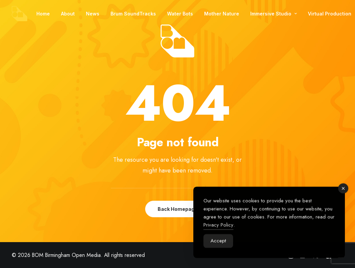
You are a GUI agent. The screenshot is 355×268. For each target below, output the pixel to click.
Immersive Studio (273, 13)
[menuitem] (43, 13)
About (68, 13)
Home (43, 13)
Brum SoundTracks (133, 13)
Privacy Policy (218, 226)
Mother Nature (221, 13)
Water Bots (180, 13)
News (92, 13)
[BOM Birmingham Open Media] (19, 13)
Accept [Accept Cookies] (218, 242)
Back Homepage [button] (177, 209)
